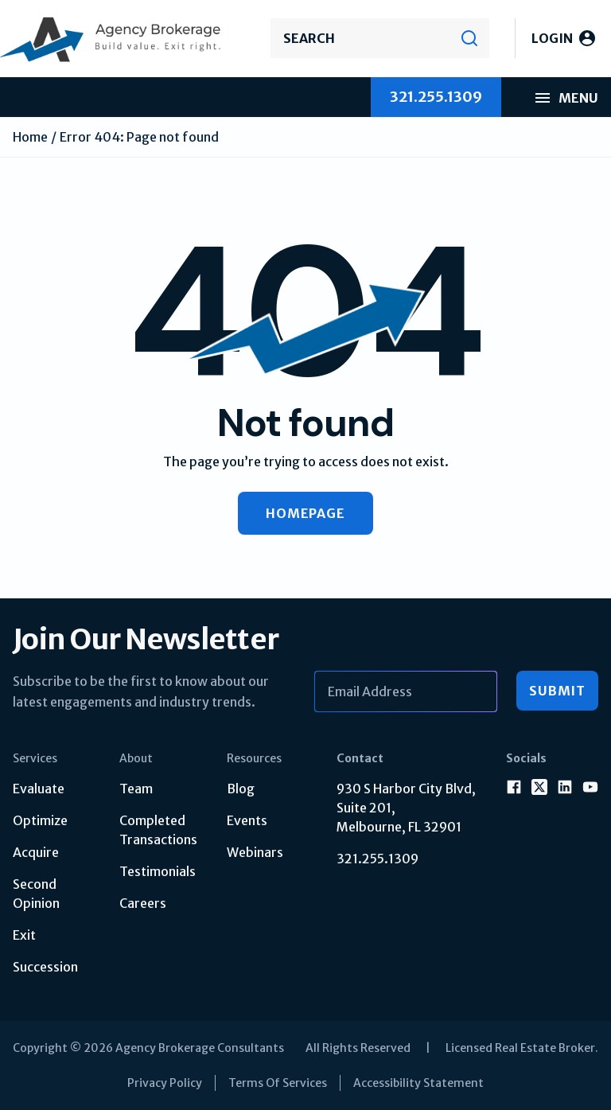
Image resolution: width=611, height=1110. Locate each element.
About (136, 758)
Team (136, 788)
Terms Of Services (277, 1083)
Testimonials (157, 871)
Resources (254, 758)
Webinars (255, 852)
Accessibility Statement (418, 1083)
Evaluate (38, 788)
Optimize (40, 820)
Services (35, 758)
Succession (45, 967)
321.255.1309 (377, 859)
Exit (24, 935)
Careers (142, 903)
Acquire (36, 852)
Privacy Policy (164, 1083)
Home (30, 137)
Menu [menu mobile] (565, 97)
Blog (241, 788)
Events (247, 820)
